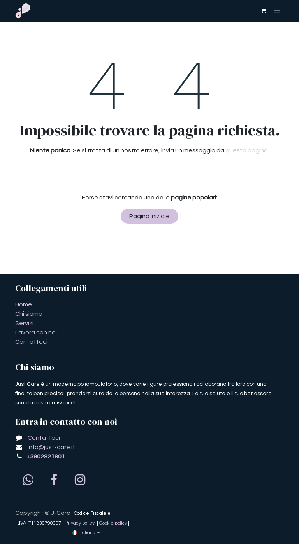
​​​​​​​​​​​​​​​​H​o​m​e (23, 304)
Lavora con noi (36, 332)
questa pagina (246, 150)
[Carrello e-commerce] (263, 10)
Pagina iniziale (149, 216)
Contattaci (31, 342)
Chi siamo (28, 314)
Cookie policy (113, 523)
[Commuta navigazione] (277, 11)
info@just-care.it (51, 447)
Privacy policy (80, 523)
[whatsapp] (27, 479)
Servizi (24, 323)
